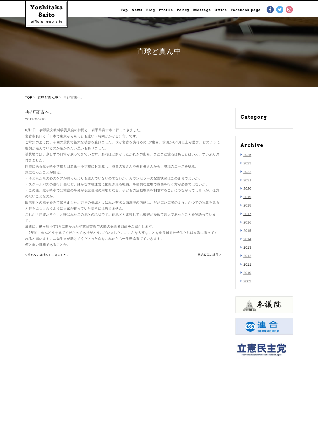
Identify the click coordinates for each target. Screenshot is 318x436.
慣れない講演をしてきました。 (49, 255)
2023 (247, 163)
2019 (247, 197)
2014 (247, 239)
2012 (247, 256)
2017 (247, 214)
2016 (247, 222)
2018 (247, 205)
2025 (247, 155)
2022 (247, 172)
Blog (150, 10)
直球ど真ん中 (48, 97)
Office (220, 10)
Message (202, 10)
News (137, 10)
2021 (247, 180)
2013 (247, 247)
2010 (247, 273)
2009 (247, 281)
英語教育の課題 (208, 255)
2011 (247, 264)
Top (124, 10)
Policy (183, 10)
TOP (28, 97)
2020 (247, 188)
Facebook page (245, 10)
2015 (247, 231)
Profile (166, 10)
